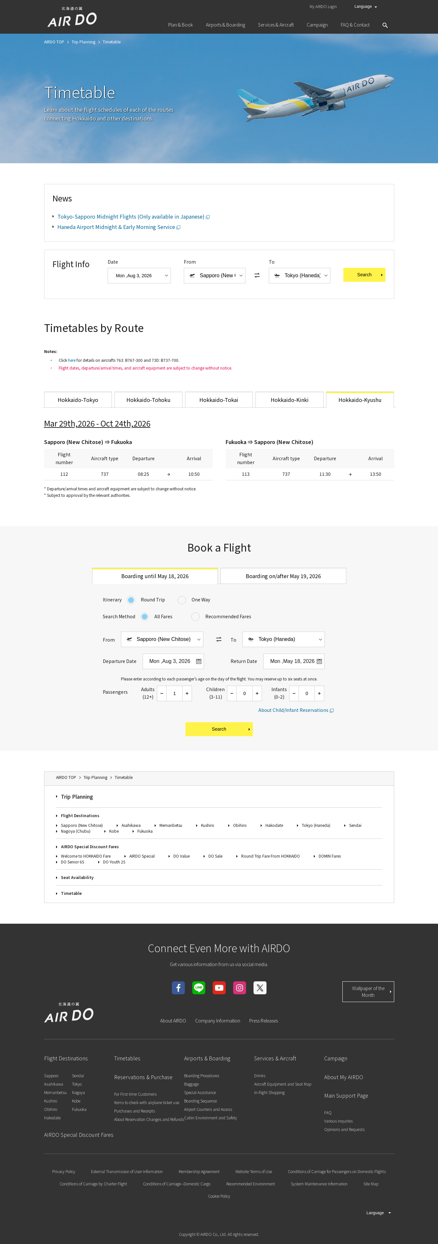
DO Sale (215, 856)
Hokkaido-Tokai (218, 400)
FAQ (328, 1112)
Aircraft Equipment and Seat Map (282, 1084)
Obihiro (240, 825)
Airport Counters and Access (208, 1109)
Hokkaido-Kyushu (360, 400)
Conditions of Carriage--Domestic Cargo (176, 1183)
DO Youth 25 (114, 861)
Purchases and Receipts (134, 1110)
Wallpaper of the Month (372, 991)
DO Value (181, 856)
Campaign (335, 1058)
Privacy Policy (63, 1171)
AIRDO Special (142, 856)
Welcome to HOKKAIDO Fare (86, 856)
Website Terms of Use (253, 1171)
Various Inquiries (338, 1121)
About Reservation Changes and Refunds (149, 1119)
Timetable (71, 893)
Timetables (127, 1058)
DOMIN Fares (330, 856)
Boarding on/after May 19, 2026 (283, 576)
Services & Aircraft (275, 1058)
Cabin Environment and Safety (210, 1117)
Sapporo (51, 1075)
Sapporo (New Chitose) (82, 825)
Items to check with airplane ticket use (146, 1102)
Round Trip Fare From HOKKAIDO (270, 856)
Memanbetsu (171, 825)
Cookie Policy (219, 1196)
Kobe (114, 831)
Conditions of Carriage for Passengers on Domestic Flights (337, 1171)
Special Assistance (200, 1092)
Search (370, 274)
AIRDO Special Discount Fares (90, 846)
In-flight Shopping (269, 1092)
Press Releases (263, 1020)
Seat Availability (77, 877)
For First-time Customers (135, 1094)
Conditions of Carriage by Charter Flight (93, 1183)
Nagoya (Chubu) (75, 831)
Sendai (355, 825)
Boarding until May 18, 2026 (155, 576)
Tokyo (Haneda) (316, 825)
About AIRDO (173, 1020)
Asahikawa (131, 825)
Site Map (370, 1183)
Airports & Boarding (207, 1058)
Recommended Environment (250, 1183)
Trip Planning (77, 796)
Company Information (217, 1020)
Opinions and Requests (344, 1129)
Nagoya (78, 1092)
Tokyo (77, 1084)
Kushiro (207, 825)
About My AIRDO (343, 1077)
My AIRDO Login (323, 6)
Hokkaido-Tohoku (148, 400)
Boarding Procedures (201, 1075)
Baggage (191, 1084)
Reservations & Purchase (143, 1077)
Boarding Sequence (200, 1100)
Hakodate (274, 825)
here (72, 360)
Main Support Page (346, 1095)
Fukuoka (145, 831)
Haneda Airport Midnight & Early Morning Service (116, 227)
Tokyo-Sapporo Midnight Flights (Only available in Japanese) (131, 216)
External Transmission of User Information (127, 1171)
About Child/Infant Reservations (293, 710)
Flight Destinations (80, 815)
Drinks (259, 1075)
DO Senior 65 (72, 861)
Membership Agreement (199, 1171)
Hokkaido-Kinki (290, 400)
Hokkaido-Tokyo (78, 400)
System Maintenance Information (319, 1183)
